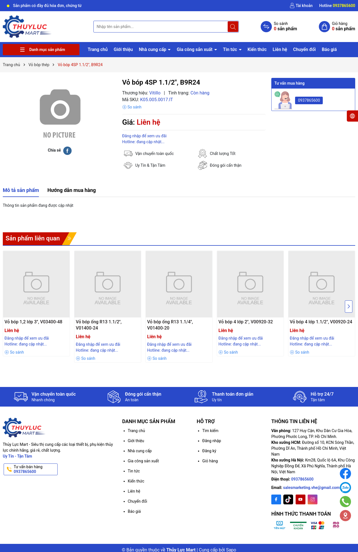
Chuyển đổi (304, 49)
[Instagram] (312, 499)
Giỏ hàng (210, 461)
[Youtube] (300, 499)
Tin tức (230, 49)
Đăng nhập (211, 441)
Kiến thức (257, 49)
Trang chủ (98, 49)
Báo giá (329, 49)
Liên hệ (280, 49)
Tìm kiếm (210, 430)
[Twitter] (288, 499)
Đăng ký (209, 451)
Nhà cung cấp (153, 49)
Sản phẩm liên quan (33, 238)
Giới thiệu (123, 49)
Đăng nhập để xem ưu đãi (144, 136)
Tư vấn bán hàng (35, 469)
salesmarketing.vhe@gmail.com (311, 487)
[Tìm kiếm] (233, 26)
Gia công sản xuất (195, 49)
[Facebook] (276, 499)
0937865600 (309, 100)
